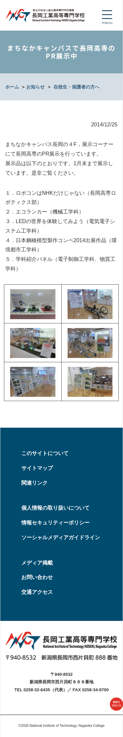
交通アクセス (37, 592)
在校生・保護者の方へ (76, 86)
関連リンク (34, 483)
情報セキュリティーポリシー (55, 522)
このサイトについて (45, 453)
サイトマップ (37, 468)
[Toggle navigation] (107, 17)
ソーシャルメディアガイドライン (60, 537)
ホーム (12, 86)
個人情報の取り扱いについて (55, 508)
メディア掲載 (37, 563)
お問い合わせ (37, 577)
